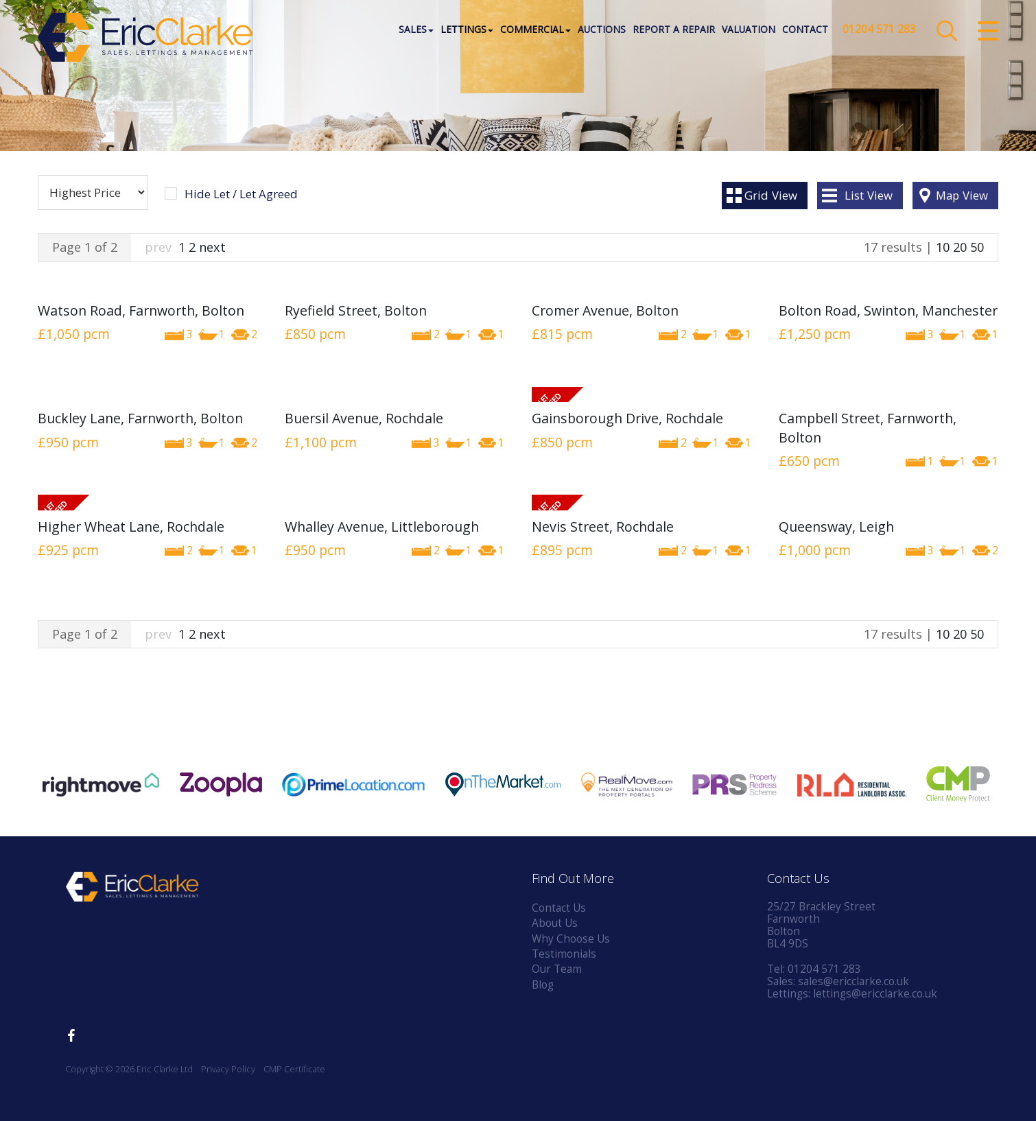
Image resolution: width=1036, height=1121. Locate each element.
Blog (543, 985)
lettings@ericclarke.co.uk (875, 994)
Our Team (557, 969)
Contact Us (559, 908)
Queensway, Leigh (836, 526)
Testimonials (564, 954)
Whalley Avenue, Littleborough (382, 526)
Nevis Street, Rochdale (603, 526)
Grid (770, 195)
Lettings (466, 30)
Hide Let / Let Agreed (241, 194)
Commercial (534, 30)
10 (943, 247)
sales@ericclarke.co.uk (853, 981)
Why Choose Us (571, 939)
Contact (804, 30)
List (869, 195)
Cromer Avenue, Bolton (605, 310)
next (212, 247)
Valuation (748, 30)
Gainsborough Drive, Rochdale (627, 418)
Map (962, 195)
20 (960, 247)
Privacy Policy (228, 1069)
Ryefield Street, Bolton (356, 310)
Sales (415, 30)
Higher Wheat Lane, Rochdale (131, 526)
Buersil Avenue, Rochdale (364, 418)
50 (977, 247)
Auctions (601, 30)
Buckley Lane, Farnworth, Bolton (140, 418)
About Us (555, 923)
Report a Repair (673, 30)
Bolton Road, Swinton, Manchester (888, 310)
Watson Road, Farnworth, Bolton (141, 310)
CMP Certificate (294, 1069)
